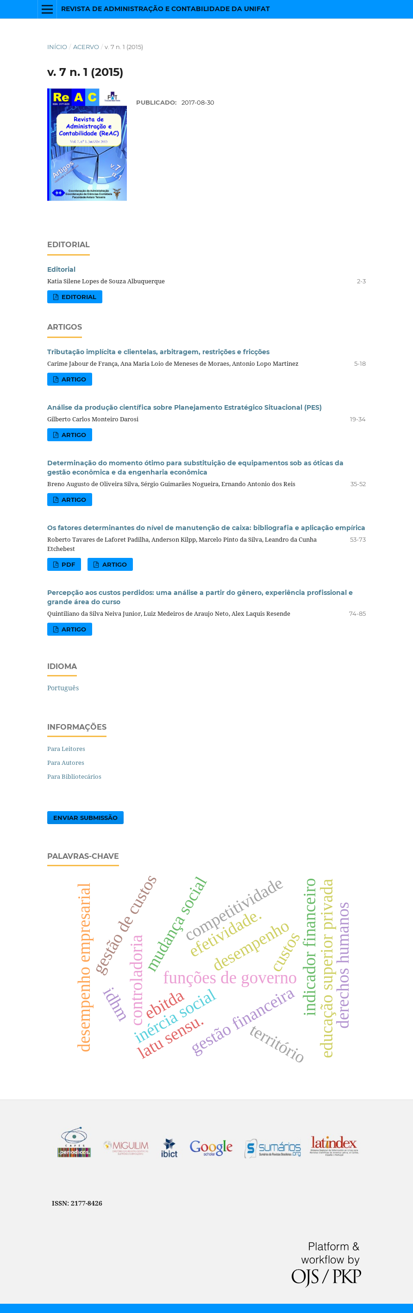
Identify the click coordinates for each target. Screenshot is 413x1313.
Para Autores (65, 762)
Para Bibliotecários (74, 776)
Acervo (86, 46)
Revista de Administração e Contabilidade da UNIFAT (165, 9)
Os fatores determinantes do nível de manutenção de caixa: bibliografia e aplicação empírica (206, 528)
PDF (67, 564)
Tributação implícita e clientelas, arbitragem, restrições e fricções (158, 352)
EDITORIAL (78, 296)
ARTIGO (73, 379)
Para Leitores (66, 748)
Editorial (61, 269)
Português (63, 687)
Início (57, 46)
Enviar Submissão (85, 817)
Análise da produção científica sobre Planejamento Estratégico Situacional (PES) (184, 407)
